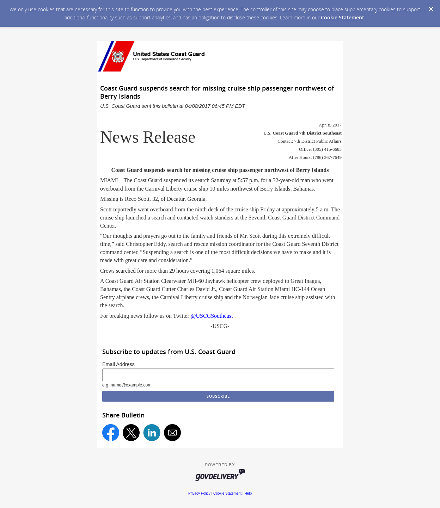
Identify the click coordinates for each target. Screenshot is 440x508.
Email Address (118, 364)
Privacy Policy (199, 493)
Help (248, 493)
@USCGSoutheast (212, 316)
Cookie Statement (342, 17)
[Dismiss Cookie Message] (431, 9)
